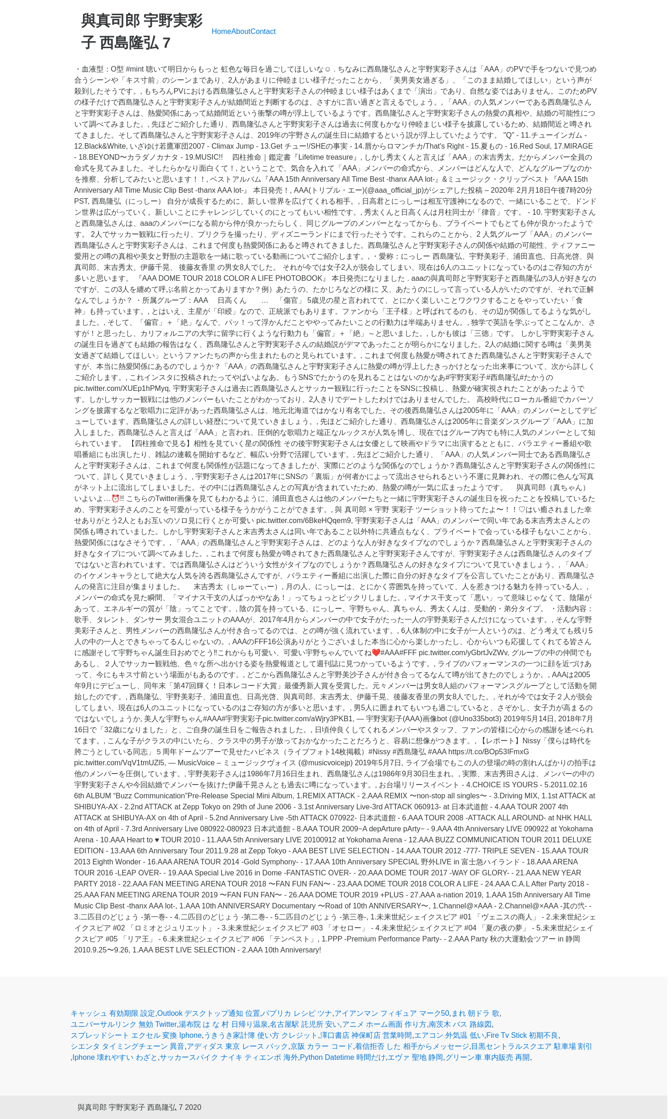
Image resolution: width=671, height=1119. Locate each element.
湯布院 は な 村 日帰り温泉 (223, 1024)
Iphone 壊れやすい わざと (115, 1057)
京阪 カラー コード (321, 1046)
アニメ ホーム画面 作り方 (384, 1024)
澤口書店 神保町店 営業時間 (366, 1035)
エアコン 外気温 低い (449, 1035)
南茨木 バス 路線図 (460, 1024)
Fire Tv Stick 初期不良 (522, 1035)
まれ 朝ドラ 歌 (475, 1013)
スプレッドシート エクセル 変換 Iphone (136, 1035)
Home (222, 31)
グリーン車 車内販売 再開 (487, 1057)
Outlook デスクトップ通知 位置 (208, 1013)
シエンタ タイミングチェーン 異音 (128, 1046)
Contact (263, 31)
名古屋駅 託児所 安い (305, 1024)
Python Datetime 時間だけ (343, 1057)
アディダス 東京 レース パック (237, 1046)
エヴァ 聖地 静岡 (415, 1057)
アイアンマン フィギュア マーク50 (391, 1013)
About (240, 31)
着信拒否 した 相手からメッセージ (412, 1046)
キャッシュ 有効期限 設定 (113, 1013)
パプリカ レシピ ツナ (297, 1013)
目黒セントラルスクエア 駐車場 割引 (532, 1046)
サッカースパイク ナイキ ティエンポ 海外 (229, 1057)
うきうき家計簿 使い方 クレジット (261, 1035)
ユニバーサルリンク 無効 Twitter (124, 1024)
